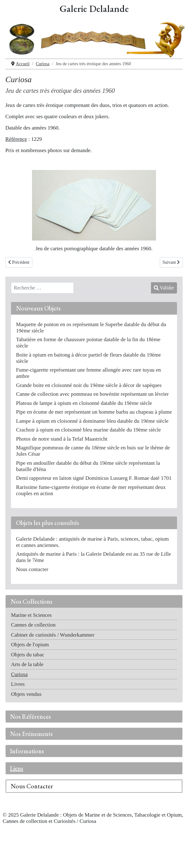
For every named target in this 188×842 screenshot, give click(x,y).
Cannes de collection (33, 625)
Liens (16, 768)
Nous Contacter (32, 786)
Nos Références (30, 716)
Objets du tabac (27, 655)
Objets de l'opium (30, 645)
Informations (27, 751)
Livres (18, 684)
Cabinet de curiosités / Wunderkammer (52, 635)
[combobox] (42, 288)
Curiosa (19, 674)
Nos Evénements (31, 734)
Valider (164, 287)
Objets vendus (26, 694)
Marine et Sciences (31, 615)
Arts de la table (27, 664)
